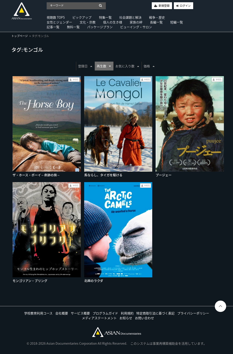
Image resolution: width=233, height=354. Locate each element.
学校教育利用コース (38, 313)
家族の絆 (136, 22)
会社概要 (61, 313)
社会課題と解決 (130, 17)
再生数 (104, 66)
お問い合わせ (144, 318)
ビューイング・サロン (136, 27)
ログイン (185, 6)
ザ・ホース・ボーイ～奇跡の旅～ (36, 175)
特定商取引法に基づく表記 (155, 313)
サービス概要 (80, 313)
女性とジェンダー (59, 22)
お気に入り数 (127, 66)
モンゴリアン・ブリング (30, 280)
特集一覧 (105, 17)
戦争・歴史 (157, 17)
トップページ (19, 36)
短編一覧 (176, 22)
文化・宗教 (88, 22)
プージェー (164, 175)
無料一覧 (73, 27)
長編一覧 (156, 22)
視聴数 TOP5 (56, 17)
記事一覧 (53, 27)
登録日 (85, 66)
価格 (149, 66)
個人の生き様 (112, 22)
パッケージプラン (100, 27)
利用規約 (127, 313)
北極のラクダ (93, 280)
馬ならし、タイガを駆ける (103, 175)
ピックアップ (81, 17)
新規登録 (164, 6)
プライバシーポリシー (193, 313)
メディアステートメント (99, 318)
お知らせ (125, 318)
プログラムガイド (105, 313)
